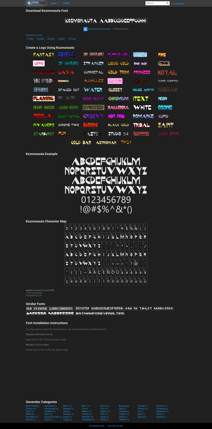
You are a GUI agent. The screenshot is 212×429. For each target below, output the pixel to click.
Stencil (30, 419)
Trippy (67, 419)
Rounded (32, 417)
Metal (30, 414)
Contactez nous (96, 426)
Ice (140, 411)
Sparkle (161, 417)
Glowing (162, 408)
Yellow (124, 419)
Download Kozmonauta (96, 29)
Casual (142, 406)
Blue (86, 406)
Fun (104, 408)
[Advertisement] (13, 49)
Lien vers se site (115, 426)
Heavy (105, 411)
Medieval (162, 411)
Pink (104, 414)
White (104, 419)
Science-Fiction (53, 417)
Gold (30, 411)
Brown (104, 406)
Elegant (68, 408)
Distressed (51, 408)
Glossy (143, 408)
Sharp (104, 417)
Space (142, 417)
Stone (48, 419)
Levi (40, 35)
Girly (122, 408)
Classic (31, 408)
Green (86, 411)
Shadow (87, 417)
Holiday (124, 411)
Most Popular (32, 406)
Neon (48, 414)
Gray (66, 411)
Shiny (123, 417)
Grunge (40, 38)
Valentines (88, 419)
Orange (68, 414)
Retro (160, 414)
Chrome (162, 406)
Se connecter (178, 3)
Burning (124, 406)
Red (141, 414)
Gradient (49, 411)
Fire (85, 408)
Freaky (30, 38)
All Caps (72, 38)
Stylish (61, 38)
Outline (87, 414)
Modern (51, 38)
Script (67, 417)
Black (67, 406)
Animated (50, 406)
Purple (124, 414)
